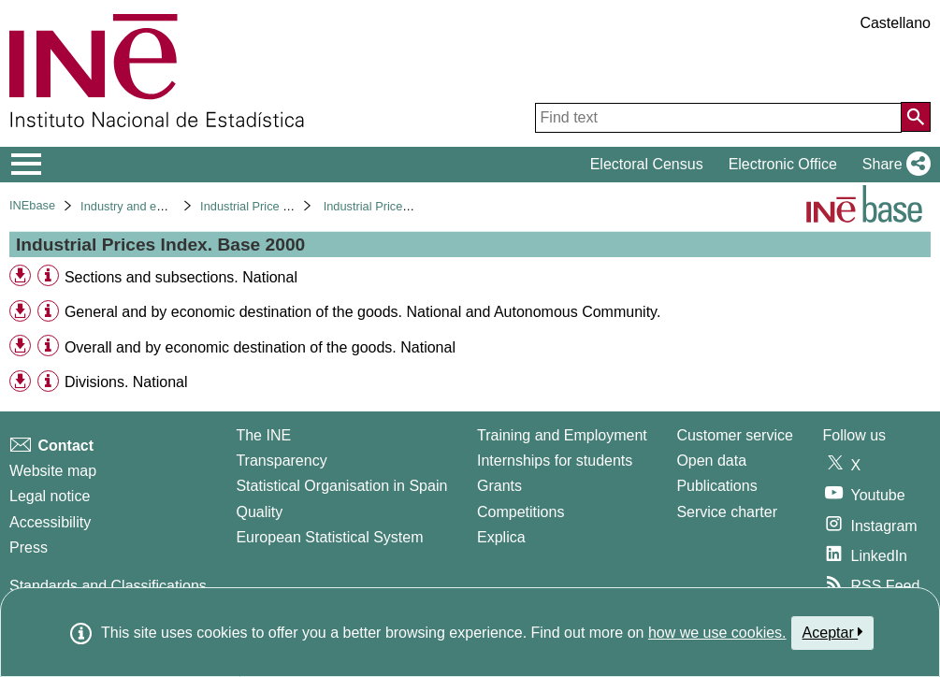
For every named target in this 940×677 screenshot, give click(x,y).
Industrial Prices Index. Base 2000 (414, 206)
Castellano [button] (895, 23)
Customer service (734, 435)
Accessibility (50, 522)
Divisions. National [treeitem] (126, 382)
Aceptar (833, 632)
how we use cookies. (717, 633)
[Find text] (718, 118)
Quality (259, 512)
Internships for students (554, 460)
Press (28, 547)
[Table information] (48, 276)
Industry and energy (133, 206)
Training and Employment (562, 435)
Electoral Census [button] (646, 164)
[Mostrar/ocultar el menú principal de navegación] (26, 164)
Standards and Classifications (108, 586)
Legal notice (49, 496)
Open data (711, 460)
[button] (893, 164)
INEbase (32, 205)
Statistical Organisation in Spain (341, 486)
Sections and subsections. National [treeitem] (181, 277)
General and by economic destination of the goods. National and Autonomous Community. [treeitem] (362, 312)
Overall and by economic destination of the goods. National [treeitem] (260, 347)
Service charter (726, 512)
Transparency (281, 460)
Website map (52, 471)
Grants (499, 486)
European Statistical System (329, 537)
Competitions (520, 512)
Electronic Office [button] (783, 164)
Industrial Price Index (256, 206)
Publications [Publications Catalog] (716, 486)
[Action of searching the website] (916, 117)
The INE (263, 435)
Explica (501, 537)
